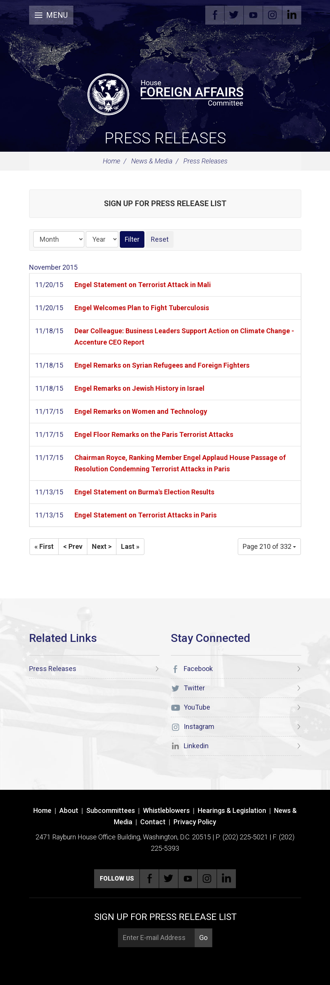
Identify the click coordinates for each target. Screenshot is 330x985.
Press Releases (165, 138)
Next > (102, 546)
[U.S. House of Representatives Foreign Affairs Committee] (165, 93)
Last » (130, 546)
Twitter (234, 15)
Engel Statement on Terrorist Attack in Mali (142, 285)
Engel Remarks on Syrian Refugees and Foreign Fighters (161, 365)
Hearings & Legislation (232, 810)
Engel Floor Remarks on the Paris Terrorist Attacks (153, 434)
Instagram (272, 15)
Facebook (214, 15)
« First (44, 546)
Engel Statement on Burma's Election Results (144, 492)
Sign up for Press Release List (165, 203)
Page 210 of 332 (269, 546)
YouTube (253, 15)
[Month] (58, 239)
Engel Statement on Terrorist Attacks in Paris (145, 515)
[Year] (102, 239)
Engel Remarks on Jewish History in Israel (139, 388)
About (68, 810)
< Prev (72, 546)
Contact (153, 822)
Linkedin (291, 15)
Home (111, 161)
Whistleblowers (166, 810)
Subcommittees (110, 810)
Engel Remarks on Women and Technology (140, 411)
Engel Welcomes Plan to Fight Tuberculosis (141, 308)
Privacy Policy (195, 822)
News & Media (151, 161)
